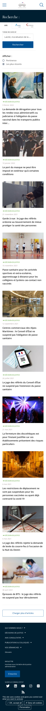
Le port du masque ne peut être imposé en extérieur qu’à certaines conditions (20, 171)
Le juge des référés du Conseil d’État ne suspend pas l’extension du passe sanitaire (21, 386)
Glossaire (8, 652)
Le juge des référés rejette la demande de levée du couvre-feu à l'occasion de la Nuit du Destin (22, 546)
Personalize (25, 707)
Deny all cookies (34, 703)
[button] (42, 4)
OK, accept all (14, 703)
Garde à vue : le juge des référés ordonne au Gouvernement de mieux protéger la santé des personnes (21, 222)
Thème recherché (9, 32)
